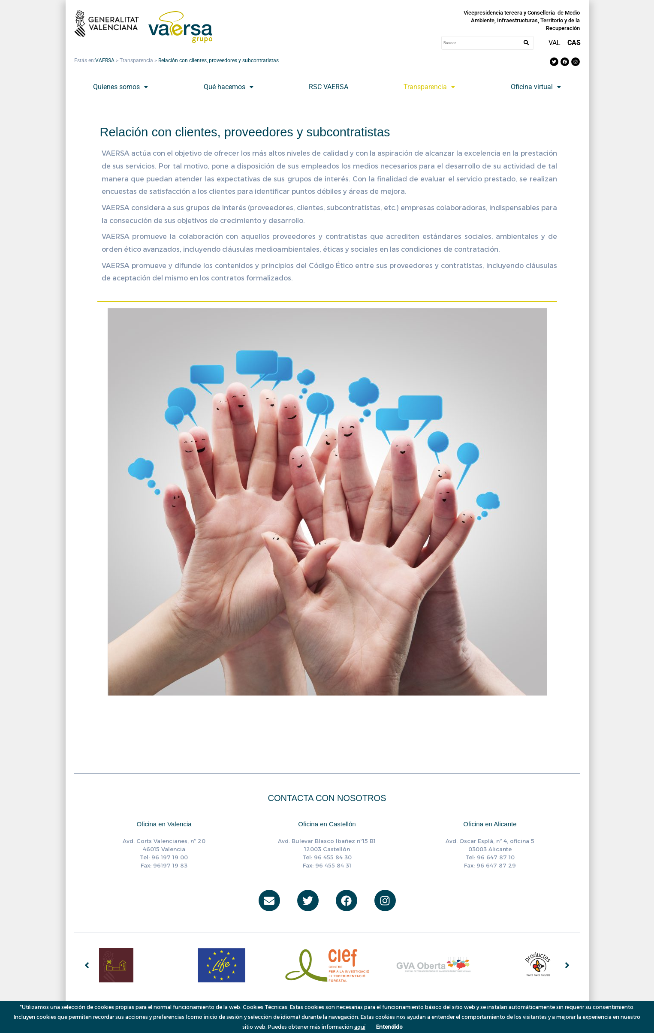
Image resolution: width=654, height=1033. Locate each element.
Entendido (389, 1027)
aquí (359, 1027)
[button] (121, 87)
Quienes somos (120, 87)
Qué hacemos (228, 87)
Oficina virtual (536, 87)
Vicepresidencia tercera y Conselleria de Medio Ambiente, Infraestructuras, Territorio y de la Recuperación (522, 20)
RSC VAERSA (328, 87)
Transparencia (429, 87)
